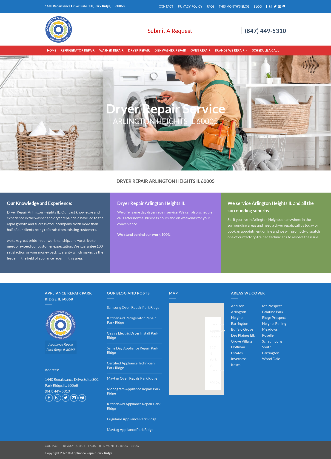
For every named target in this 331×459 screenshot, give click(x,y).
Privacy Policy (190, 6)
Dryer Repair (139, 50)
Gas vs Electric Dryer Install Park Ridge (132, 335)
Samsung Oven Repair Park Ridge (133, 307)
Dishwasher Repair (170, 50)
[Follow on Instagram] (270, 6)
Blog (258, 6)
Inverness (238, 358)
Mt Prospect (272, 305)
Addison (237, 305)
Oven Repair (201, 50)
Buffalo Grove (242, 329)
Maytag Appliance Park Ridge (130, 429)
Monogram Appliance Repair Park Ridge (133, 391)
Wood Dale (271, 358)
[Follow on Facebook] (266, 6)
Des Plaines (240, 335)
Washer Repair (111, 50)
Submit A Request (170, 30)
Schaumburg (272, 341)
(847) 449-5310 (265, 30)
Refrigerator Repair (78, 50)
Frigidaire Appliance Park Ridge (131, 419)
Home (51, 50)
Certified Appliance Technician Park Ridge (131, 365)
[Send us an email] (279, 6)
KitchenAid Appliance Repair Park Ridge (133, 405)
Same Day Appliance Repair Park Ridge (132, 350)
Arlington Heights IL (43, 212)
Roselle (268, 335)
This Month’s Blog (234, 6)
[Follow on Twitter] (275, 6)
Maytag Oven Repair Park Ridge (132, 378)
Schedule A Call (265, 50)
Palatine (268, 311)
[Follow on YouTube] (283, 6)
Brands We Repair (231, 50)
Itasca (235, 364)
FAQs (210, 6)
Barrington (239, 323)
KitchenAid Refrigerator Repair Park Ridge (131, 320)
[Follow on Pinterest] (82, 398)
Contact (166, 6)
